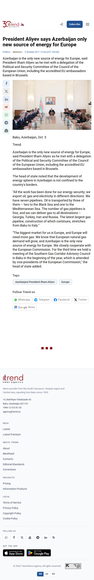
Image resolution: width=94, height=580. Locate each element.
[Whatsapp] (6, 537)
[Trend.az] (13, 24)
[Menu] (87, 24)
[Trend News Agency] (13, 378)
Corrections (9, 469)
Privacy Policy (10, 508)
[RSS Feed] (53, 537)
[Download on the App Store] (13, 552)
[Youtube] (30, 537)
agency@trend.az (11, 411)
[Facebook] (14, 537)
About (6, 448)
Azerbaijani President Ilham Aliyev (35, 282)
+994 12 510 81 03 (12, 407)
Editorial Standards (13, 464)
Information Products (15, 488)
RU (53, 574)
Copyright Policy (12, 513)
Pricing (7, 483)
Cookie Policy (10, 518)
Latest (6, 429)
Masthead (8, 453)
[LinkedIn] (45, 537)
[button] (6, 83)
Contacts (8, 459)
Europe (65, 282)
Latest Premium (12, 434)
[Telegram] (38, 537)
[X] (22, 537)
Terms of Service (12, 502)
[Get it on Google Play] (39, 552)
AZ (46, 574)
